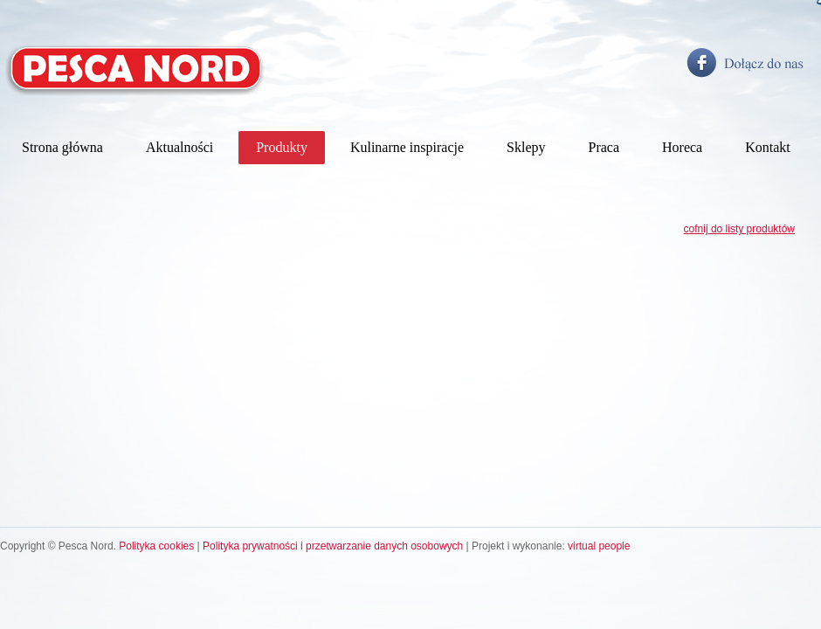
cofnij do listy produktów (739, 229)
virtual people (599, 546)
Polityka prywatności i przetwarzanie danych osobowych (333, 546)
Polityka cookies (156, 546)
